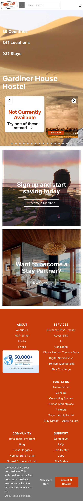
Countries (15, 31)
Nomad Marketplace (61, 404)
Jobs (61, 455)
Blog (22, 444)
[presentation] (9, 100)
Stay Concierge (61, 369)
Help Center (61, 450)
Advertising (61, 335)
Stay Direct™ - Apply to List (61, 420)
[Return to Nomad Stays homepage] (9, 5)
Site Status (61, 461)
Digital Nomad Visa (61, 358)
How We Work (41, 282)
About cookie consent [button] (17, 495)
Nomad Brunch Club (22, 455)
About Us (22, 330)
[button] (12, 143)
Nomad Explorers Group (22, 461)
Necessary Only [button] (46, 482)
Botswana (56, 133)
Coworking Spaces (61, 398)
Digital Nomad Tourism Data (61, 352)
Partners (61, 409)
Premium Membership (61, 363)
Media (22, 341)
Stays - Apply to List (61, 415)
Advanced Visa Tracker (61, 330)
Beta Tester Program (22, 438)
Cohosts (61, 392)
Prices (22, 346)
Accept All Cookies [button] (66, 482)
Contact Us (61, 438)
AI (61, 341)
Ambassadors (61, 387)
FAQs (61, 444)
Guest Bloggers (22, 450)
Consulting (61, 346)
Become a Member (41, 203)
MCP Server (22, 335)
